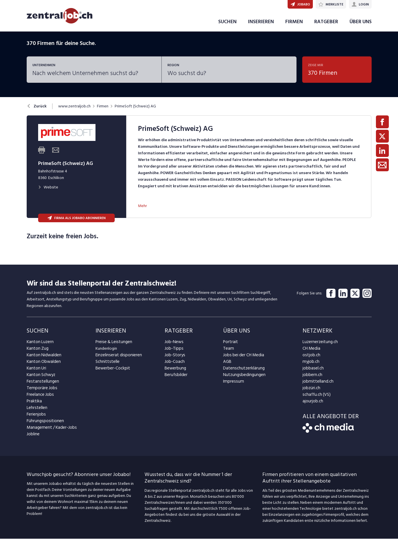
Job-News (173, 348)
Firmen (102, 112)
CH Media (311, 354)
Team (228, 354)
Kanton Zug (37, 354)
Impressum (232, 387)
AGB (227, 368)
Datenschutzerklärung (242, 374)
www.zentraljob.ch (74, 112)
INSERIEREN (261, 28)
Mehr (142, 212)
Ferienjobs (35, 420)
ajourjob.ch (312, 407)
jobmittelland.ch (317, 387)
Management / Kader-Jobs (50, 433)
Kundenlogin (106, 354)
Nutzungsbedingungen (242, 381)
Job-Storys (174, 361)
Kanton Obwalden (42, 368)
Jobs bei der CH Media (242, 361)
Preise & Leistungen (112, 348)
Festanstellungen (41, 387)
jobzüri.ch (311, 394)
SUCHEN (227, 28)
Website (48, 193)
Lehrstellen (36, 414)
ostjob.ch (311, 361)
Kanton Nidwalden (42, 361)
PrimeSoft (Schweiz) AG (135, 112)
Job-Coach (174, 368)
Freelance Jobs (39, 401)
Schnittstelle (106, 368)
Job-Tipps (173, 354)
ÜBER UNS (361, 28)
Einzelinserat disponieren (116, 361)
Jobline (33, 440)
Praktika (34, 407)
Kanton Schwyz (40, 381)
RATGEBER (326, 28)
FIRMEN (294, 28)
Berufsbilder (175, 381)
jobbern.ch (312, 381)
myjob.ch (310, 368)
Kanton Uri (36, 374)
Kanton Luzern (39, 348)
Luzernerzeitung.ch (319, 348)
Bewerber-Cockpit (111, 374)
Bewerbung (174, 374)
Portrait (230, 348)
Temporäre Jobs (40, 394)
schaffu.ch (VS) (315, 401)
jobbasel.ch (312, 374)
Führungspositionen (43, 427)
